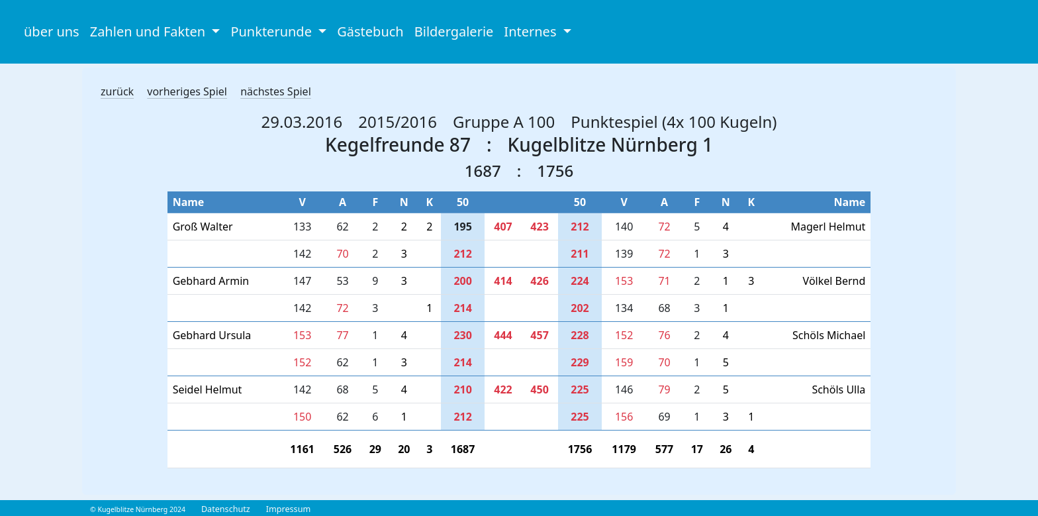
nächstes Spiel (275, 91)
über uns (51, 31)
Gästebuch (370, 31)
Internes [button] (531, 31)
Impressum (288, 509)
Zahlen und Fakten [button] (149, 31)
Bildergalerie (454, 31)
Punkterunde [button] (272, 31)
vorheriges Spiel (187, 91)
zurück (117, 91)
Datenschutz (225, 509)
